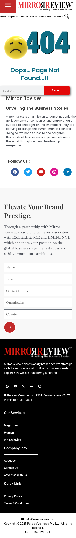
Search (56, 90)
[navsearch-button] (67, 17)
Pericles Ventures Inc (19, 395)
